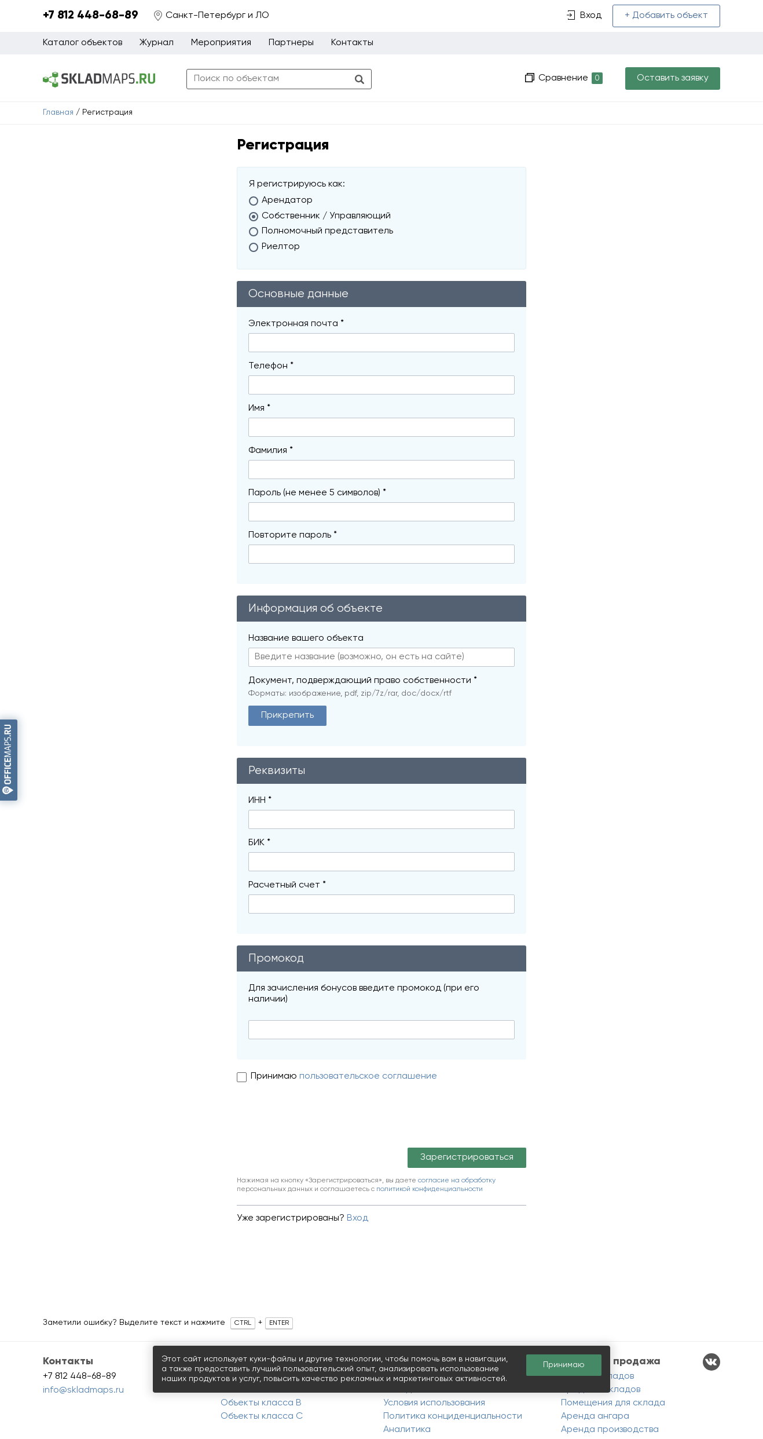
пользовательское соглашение (368, 1076)
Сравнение (569, 78)
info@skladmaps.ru (83, 1390)
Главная (58, 112)
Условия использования (434, 1403)
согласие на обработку (457, 1180)
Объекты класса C (262, 1416)
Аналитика (407, 1429)
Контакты (352, 43)
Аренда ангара (595, 1416)
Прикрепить (287, 715)
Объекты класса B (261, 1403)
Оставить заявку (673, 78)
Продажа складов (600, 1389)
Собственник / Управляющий (326, 216)
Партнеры (291, 43)
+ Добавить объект (666, 15)
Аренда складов (597, 1376)
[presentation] (325, 1119)
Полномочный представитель (327, 231)
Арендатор (287, 200)
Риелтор (281, 246)
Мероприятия (221, 43)
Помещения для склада (613, 1403)
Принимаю (275, 1076)
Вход (357, 1218)
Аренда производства (610, 1429)
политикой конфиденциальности (429, 1189)
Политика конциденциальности (452, 1416)
